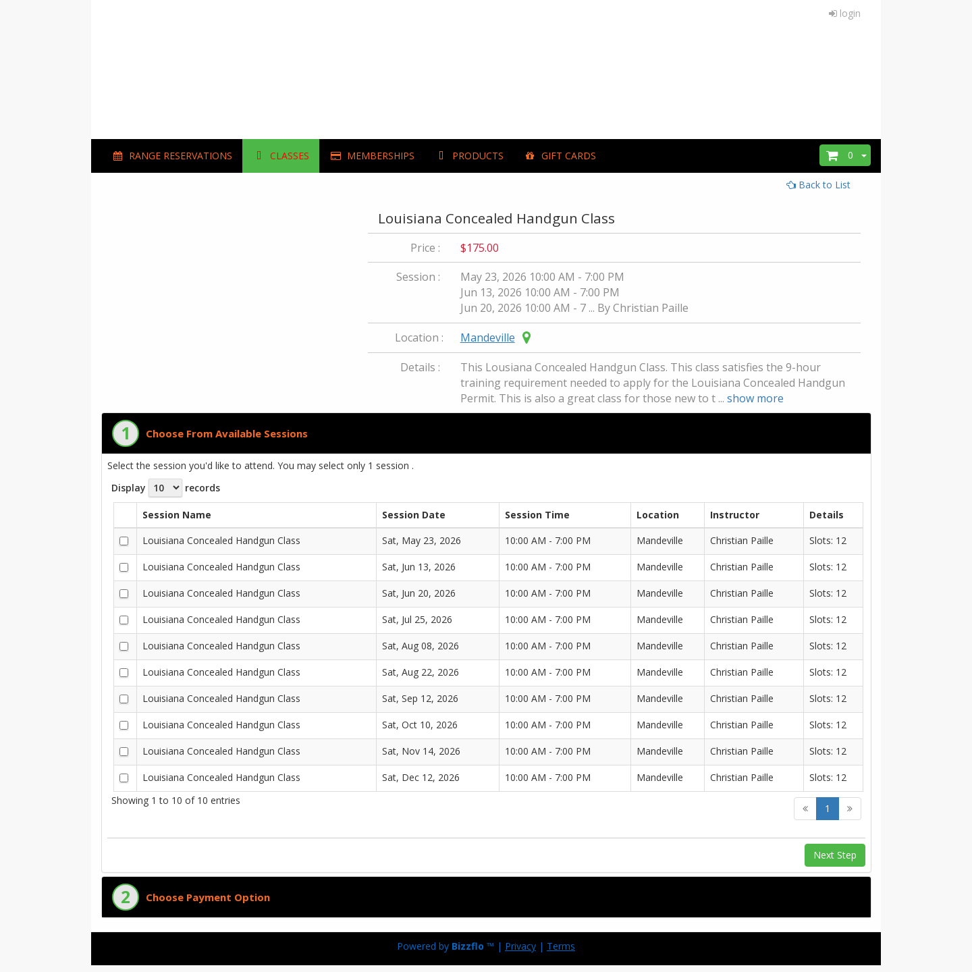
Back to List (818, 184)
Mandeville (487, 337)
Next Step (835, 854)
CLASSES (280, 155)
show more (755, 398)
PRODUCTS (469, 155)
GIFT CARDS (560, 155)
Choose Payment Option (208, 897)
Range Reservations (171, 155)
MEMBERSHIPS (371, 155)
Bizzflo (468, 946)
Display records (165, 488)
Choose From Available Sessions (227, 433)
